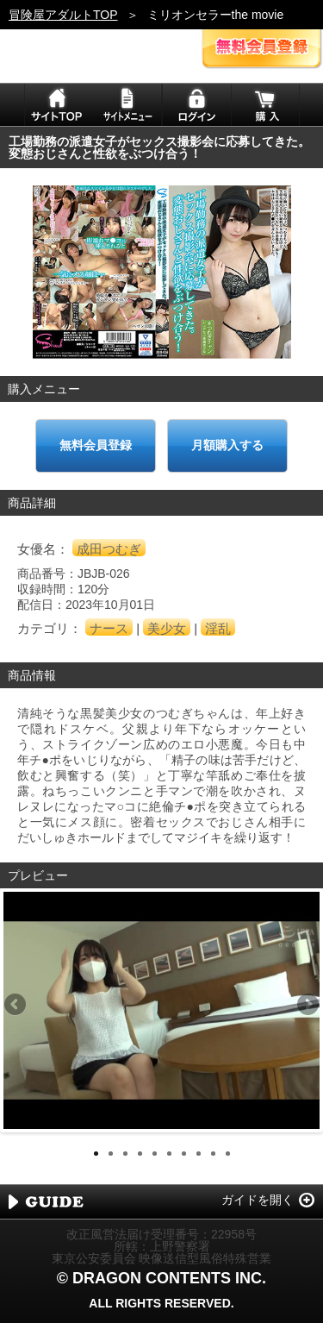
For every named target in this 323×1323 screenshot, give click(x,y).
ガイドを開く (257, 1200)
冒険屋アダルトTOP (63, 15)
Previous (16, 1006)
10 (228, 1153)
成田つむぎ (109, 549)
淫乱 (218, 628)
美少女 (166, 628)
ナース (109, 628)
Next (307, 1006)
